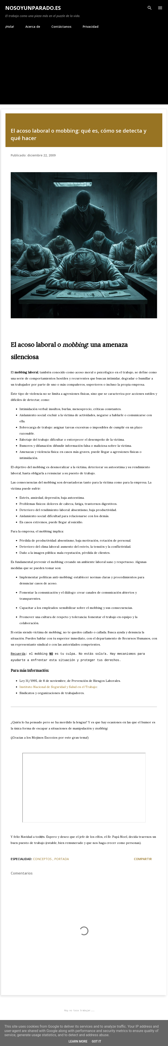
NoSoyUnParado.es (33, 7)
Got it (96, 1041)
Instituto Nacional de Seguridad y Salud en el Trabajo (58, 687)
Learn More (77, 1041)
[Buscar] (149, 7)
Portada (61, 859)
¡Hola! (9, 26)
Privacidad (90, 26)
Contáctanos (61, 26)
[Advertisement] (84, 64)
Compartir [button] (143, 859)
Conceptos (42, 859)
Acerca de (32, 26)
